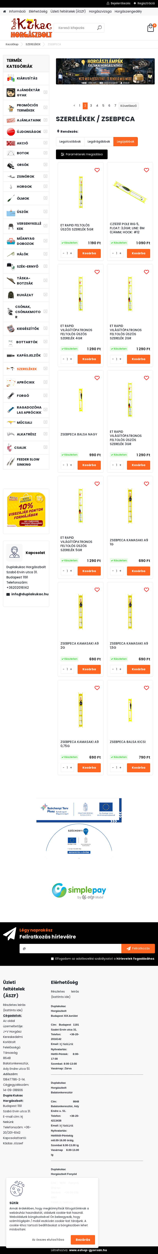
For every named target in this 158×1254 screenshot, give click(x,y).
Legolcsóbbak (70, 141)
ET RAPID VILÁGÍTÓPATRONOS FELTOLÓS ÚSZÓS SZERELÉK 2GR (126, 332)
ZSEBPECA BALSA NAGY (78, 434)
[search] (99, 29)
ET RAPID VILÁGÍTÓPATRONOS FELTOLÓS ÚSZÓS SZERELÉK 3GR (126, 438)
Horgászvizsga (100, 11)
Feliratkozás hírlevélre (48, 936)
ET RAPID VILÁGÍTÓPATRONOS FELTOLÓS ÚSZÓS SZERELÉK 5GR (76, 544)
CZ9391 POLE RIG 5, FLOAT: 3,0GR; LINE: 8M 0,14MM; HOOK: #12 (127, 228)
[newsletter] (138, 948)
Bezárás (83, 1239)
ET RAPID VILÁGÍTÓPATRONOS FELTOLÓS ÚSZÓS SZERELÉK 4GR (76, 332)
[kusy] (67, 253)
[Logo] (31, 28)
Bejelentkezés (120, 3)
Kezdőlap (12, 44)
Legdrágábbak (99, 141)
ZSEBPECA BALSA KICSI (128, 742)
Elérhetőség (38, 11)
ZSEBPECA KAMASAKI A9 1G (129, 542)
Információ (17, 11)
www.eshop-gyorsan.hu (88, 1250)
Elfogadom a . (105, 959)
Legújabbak (125, 141)
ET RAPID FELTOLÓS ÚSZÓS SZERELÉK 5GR (76, 227)
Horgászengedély (128, 11)
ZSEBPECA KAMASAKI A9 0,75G (79, 744)
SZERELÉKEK (33, 44)
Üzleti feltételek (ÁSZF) (68, 11)
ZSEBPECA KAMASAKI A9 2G (79, 645)
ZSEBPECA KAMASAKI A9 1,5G (129, 645)
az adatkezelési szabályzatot (92, 959)
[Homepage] (4, 12)
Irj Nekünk (66, 1044)
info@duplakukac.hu (28, 594)
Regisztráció (146, 3)
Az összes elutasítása (48, 1240)
